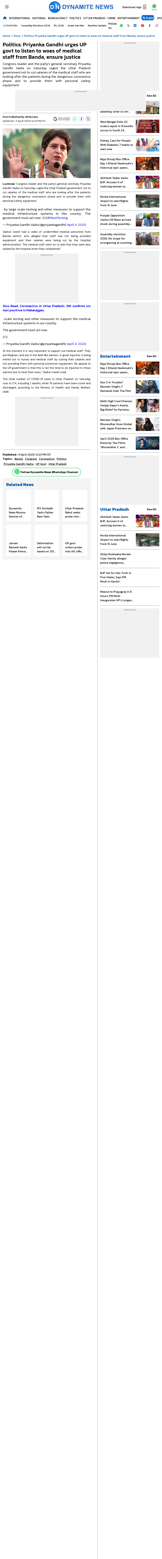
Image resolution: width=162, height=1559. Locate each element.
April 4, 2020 (76, 224)
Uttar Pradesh (94, 18)
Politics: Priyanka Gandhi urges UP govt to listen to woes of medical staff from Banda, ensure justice (89, 36)
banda (19, 459)
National (39, 18)
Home (6, 36)
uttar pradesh (58, 464)
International (19, 18)
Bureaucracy (57, 18)
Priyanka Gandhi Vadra (19, 464)
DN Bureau (31, 117)
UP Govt (41, 464)
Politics (75, 18)
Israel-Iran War (76, 25)
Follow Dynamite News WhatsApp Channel (49, 472)
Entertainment (129, 18)
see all (153, 96)
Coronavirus (47, 459)
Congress (31, 459)
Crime (111, 18)
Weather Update (97, 25)
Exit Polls (12, 25)
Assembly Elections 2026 (35, 25)
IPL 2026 (59, 25)
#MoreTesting (57, 217)
